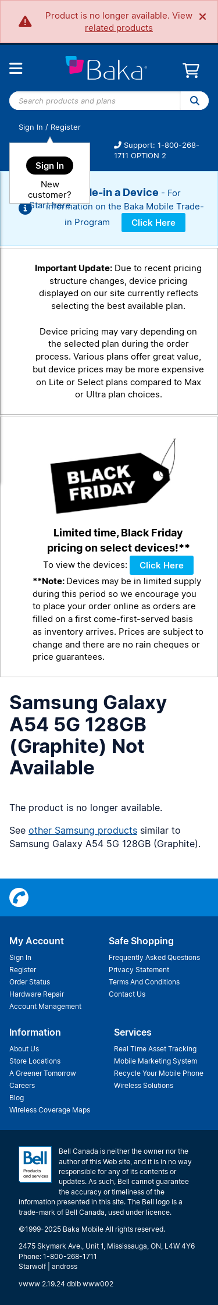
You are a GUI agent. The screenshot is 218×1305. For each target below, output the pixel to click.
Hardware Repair (36, 994)
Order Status (29, 981)
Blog (16, 1097)
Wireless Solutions (143, 1085)
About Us (24, 1048)
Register (66, 127)
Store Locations (34, 1061)
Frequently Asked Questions (154, 957)
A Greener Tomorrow (42, 1073)
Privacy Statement (139, 969)
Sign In (31, 127)
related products (119, 27)
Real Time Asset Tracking (155, 1048)
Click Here (153, 222)
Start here (50, 205)
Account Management (45, 1006)
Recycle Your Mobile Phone (158, 1073)
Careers (22, 1085)
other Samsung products (82, 830)
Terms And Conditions (144, 981)
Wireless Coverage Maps (49, 1109)
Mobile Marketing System (155, 1061)
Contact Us (127, 994)
